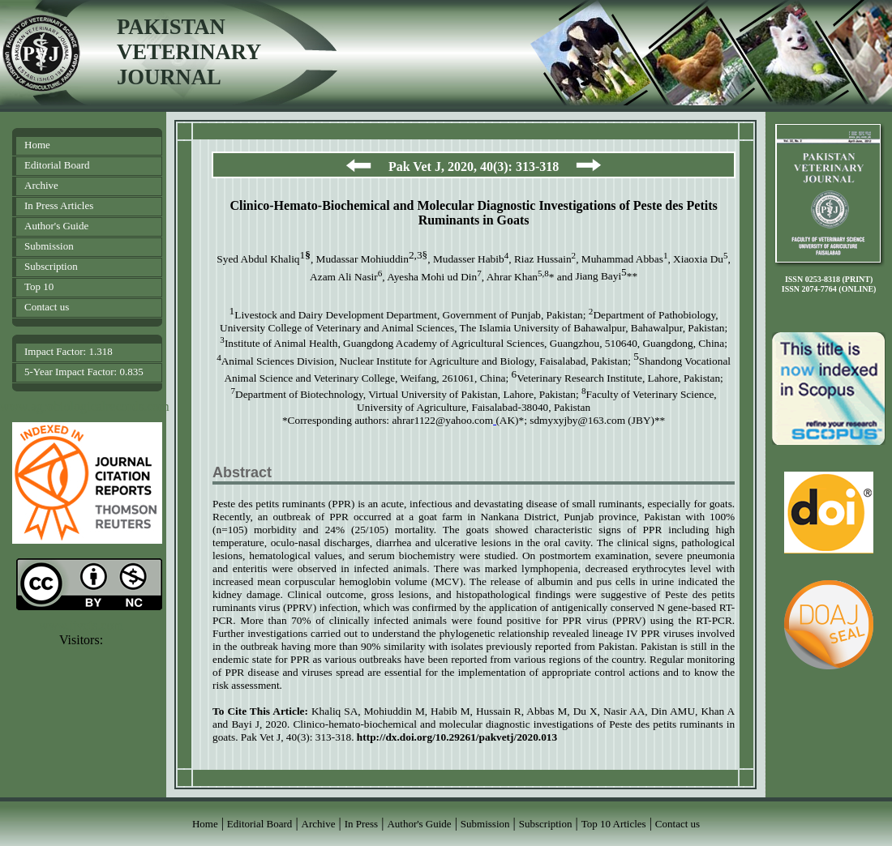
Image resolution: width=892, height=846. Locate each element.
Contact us (46, 307)
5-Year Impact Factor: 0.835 (84, 371)
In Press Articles (58, 205)
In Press (362, 824)
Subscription (51, 266)
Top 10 (39, 286)
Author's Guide (56, 226)
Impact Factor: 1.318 (68, 351)
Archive (41, 185)
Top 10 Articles (613, 824)
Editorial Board (57, 165)
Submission (49, 246)
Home (37, 145)
